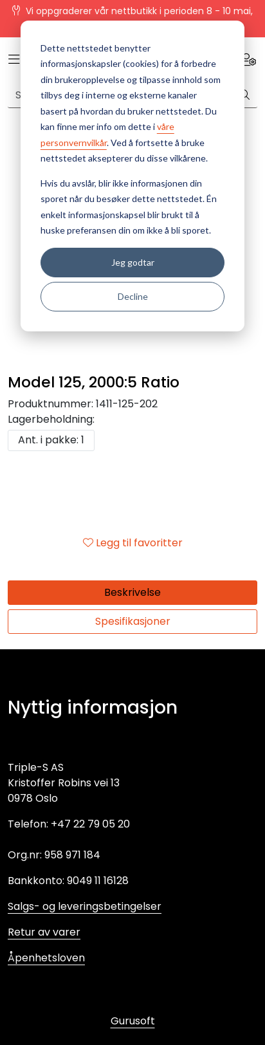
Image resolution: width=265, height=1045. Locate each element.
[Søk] (244, 95)
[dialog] (132, 176)
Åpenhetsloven (46, 957)
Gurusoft (133, 1020)
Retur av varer (44, 932)
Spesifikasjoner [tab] (132, 621)
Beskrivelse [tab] (132, 592)
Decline (133, 296)
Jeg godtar (132, 262)
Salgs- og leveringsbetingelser (84, 906)
